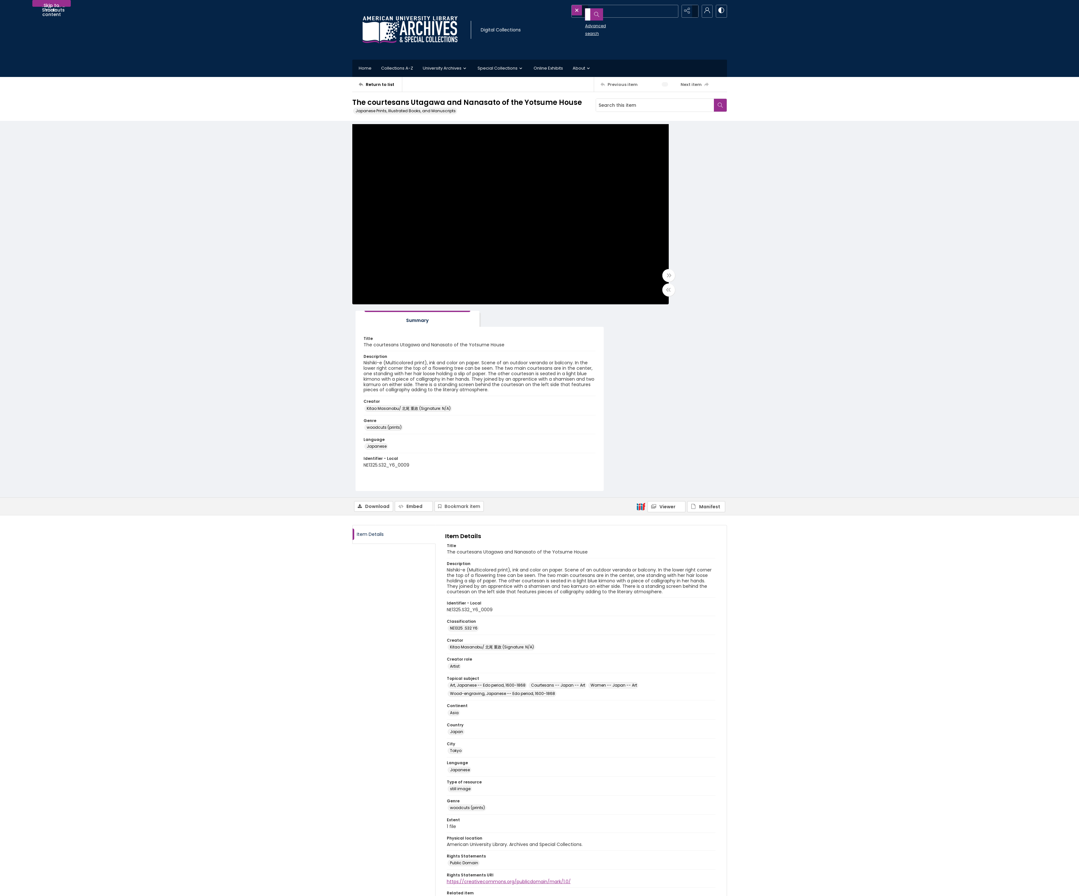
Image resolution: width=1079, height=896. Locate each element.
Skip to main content (51, 4)
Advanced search (588, 22)
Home (365, 68)
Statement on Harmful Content (576, 847)
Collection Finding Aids (568, 832)
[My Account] (705, 11)
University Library (656, 834)
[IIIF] (641, 322)
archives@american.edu (476, 863)
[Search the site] (611, 11)
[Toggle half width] (602, 293)
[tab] (635, 135)
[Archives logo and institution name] (410, 30)
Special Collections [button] (501, 68)
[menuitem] (371, 887)
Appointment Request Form (478, 855)
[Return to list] (380, 84)
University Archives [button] (445, 68)
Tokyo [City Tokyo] (456, 567)
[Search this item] (655, 105)
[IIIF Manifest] (706, 323)
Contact (371, 887)
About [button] (582, 68)
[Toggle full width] (602, 278)
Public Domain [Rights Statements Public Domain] (464, 679)
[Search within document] (720, 105)
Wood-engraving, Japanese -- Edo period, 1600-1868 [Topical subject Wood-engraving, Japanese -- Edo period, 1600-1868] (502, 510)
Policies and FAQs (563, 839)
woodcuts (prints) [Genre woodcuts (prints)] (467, 624)
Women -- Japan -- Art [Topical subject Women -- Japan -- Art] (614, 502)
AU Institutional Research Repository (675, 842)
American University (659, 827)
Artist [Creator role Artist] (455, 483)
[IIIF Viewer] (666, 323)
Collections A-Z (397, 68)
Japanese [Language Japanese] (460, 586)
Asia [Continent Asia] (454, 529)
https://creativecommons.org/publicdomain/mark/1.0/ (509, 698)
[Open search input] (672, 11)
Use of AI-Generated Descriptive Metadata (587, 855)
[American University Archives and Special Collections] (391, 834)
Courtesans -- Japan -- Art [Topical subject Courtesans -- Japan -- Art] (558, 502)
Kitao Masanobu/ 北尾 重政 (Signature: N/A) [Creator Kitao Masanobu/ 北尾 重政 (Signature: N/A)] (658, 273)
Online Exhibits (548, 68)
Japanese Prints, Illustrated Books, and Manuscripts (406, 111)
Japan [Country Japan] (456, 548)
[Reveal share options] (689, 11)
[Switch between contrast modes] (721, 11)
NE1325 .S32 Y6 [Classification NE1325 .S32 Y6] (464, 445)
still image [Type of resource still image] (460, 605)
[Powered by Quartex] (694, 886)
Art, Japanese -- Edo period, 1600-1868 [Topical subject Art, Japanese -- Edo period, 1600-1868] (488, 502)
